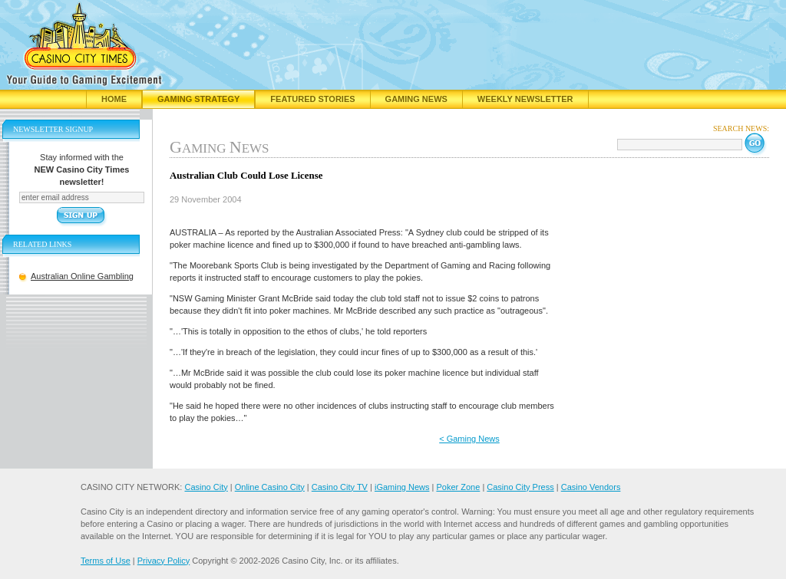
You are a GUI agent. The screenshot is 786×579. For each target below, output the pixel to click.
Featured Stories (312, 99)
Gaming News (416, 99)
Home (114, 99)
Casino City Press (520, 487)
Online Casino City (270, 487)
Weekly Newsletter (525, 99)
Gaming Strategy (198, 99)
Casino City (205, 487)
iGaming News (402, 487)
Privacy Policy (163, 560)
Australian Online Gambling (82, 276)
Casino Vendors (591, 487)
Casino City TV (340, 487)
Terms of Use (105, 560)
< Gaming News (469, 438)
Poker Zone (458, 487)
